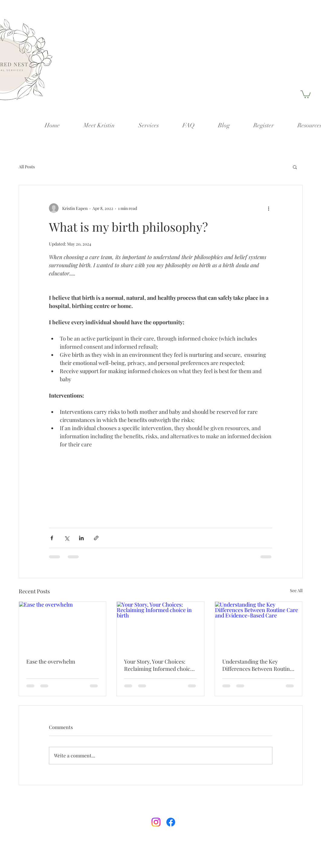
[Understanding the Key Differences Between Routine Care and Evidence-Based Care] (258, 626)
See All (296, 590)
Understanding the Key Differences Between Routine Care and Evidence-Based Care (257, 665)
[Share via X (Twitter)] (66, 538)
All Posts (27, 167)
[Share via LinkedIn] (81, 538)
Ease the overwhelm (50, 661)
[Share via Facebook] (52, 538)
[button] (305, 94)
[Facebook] (171, 822)
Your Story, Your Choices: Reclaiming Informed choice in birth (158, 665)
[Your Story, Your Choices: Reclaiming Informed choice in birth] (160, 626)
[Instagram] (156, 822)
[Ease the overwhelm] (62, 626)
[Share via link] (96, 538)
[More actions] (268, 208)
